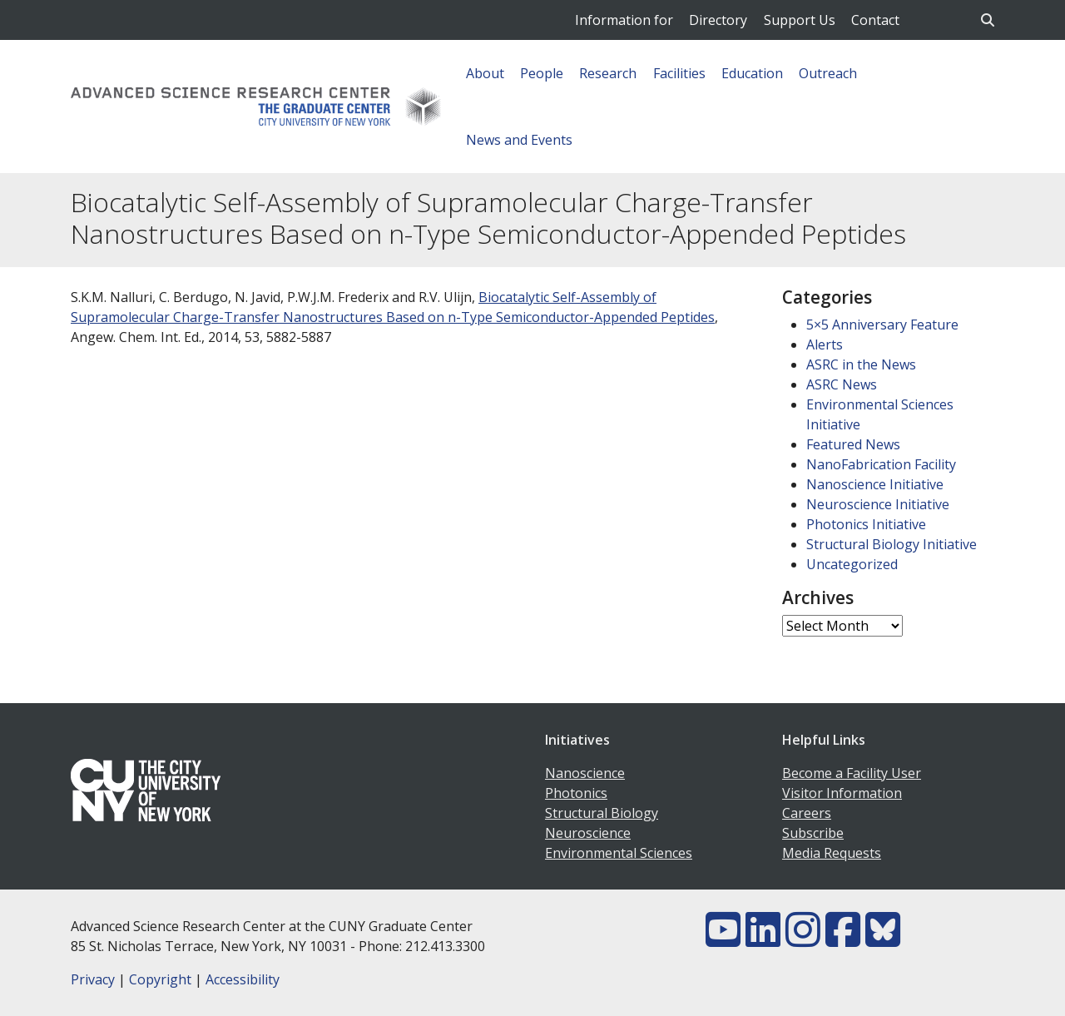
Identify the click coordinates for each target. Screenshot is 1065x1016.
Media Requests (831, 853)
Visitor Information (842, 793)
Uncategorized (852, 564)
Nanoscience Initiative (875, 484)
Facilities (679, 73)
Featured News (853, 444)
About (485, 73)
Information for (624, 20)
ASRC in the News (861, 364)
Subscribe (813, 833)
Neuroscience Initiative (877, 504)
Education (752, 73)
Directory (718, 20)
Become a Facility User (851, 773)
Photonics (576, 793)
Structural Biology (601, 813)
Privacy (93, 979)
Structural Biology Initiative (891, 544)
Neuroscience (588, 833)
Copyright (160, 979)
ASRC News (841, 384)
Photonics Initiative (866, 524)
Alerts (824, 344)
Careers (806, 813)
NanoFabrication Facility (881, 464)
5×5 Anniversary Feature (882, 324)
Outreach (828, 73)
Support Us (799, 20)
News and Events (519, 139)
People (541, 73)
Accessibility (243, 979)
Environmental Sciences (618, 853)
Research (608, 73)
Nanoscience (585, 773)
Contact (875, 20)
